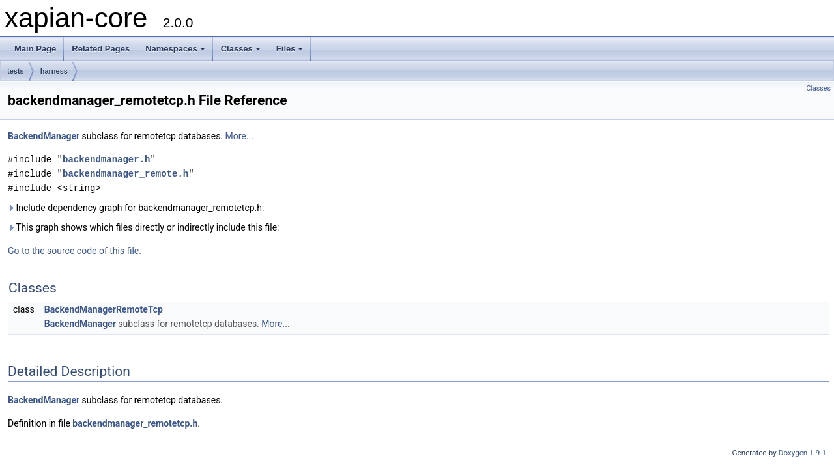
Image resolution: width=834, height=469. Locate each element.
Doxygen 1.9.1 (802, 452)
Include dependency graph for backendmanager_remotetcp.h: (136, 208)
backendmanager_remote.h (125, 173)
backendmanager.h (106, 159)
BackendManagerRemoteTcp (103, 309)
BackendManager (43, 136)
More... (239, 136)
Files (290, 48)
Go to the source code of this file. (74, 251)
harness (54, 71)
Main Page (35, 48)
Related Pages (101, 48)
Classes (241, 48)
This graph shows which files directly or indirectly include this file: (144, 227)
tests (15, 71)
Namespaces (175, 48)
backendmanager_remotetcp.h (134, 423)
